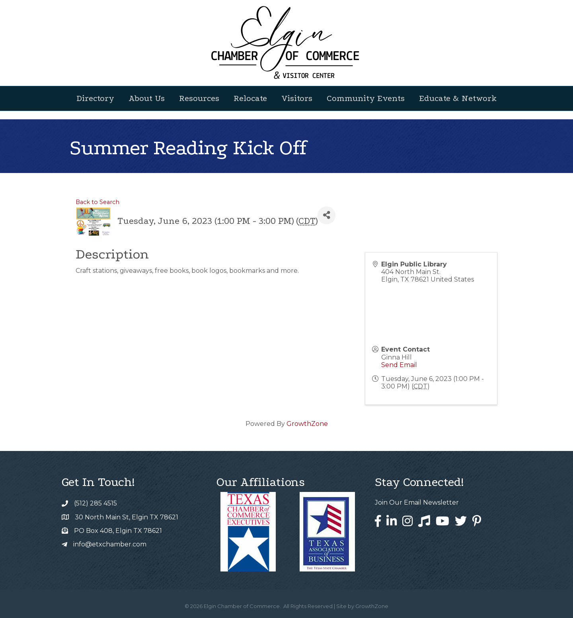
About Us (147, 98)
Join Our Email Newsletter (417, 502)
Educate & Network (458, 98)
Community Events (366, 98)
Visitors (296, 98)
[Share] (326, 215)
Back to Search (97, 202)
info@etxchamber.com (109, 544)
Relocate (250, 98)
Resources (199, 98)
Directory (95, 98)
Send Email (399, 365)
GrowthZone (307, 424)
